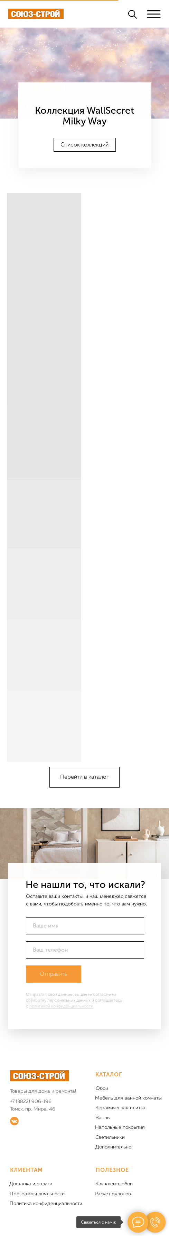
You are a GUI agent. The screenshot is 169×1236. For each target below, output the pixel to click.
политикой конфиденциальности (61, 1006)
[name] (85, 925)
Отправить (53, 974)
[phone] (85, 950)
